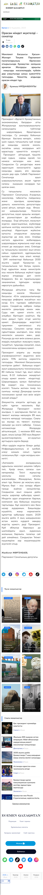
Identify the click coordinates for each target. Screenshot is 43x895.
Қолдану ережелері (12, 833)
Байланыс (21, 851)
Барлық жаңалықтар (21, 804)
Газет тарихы (25, 821)
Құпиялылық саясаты (19, 827)
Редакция (12, 821)
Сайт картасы (29, 833)
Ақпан (26, 876)
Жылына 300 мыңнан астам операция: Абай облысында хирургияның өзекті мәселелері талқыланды (25, 741)
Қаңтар (15, 876)
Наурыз (36, 876)
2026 (5, 876)
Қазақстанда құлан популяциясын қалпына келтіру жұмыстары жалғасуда (24, 784)
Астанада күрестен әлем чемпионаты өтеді (24, 767)
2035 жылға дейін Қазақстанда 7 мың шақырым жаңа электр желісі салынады (26, 755)
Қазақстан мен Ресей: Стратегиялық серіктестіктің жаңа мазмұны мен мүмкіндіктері (26, 799)
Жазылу (20, 843)
